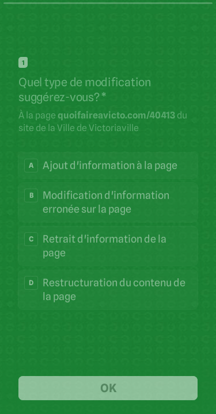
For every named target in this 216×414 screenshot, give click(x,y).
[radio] (108, 165)
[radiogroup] (108, 230)
